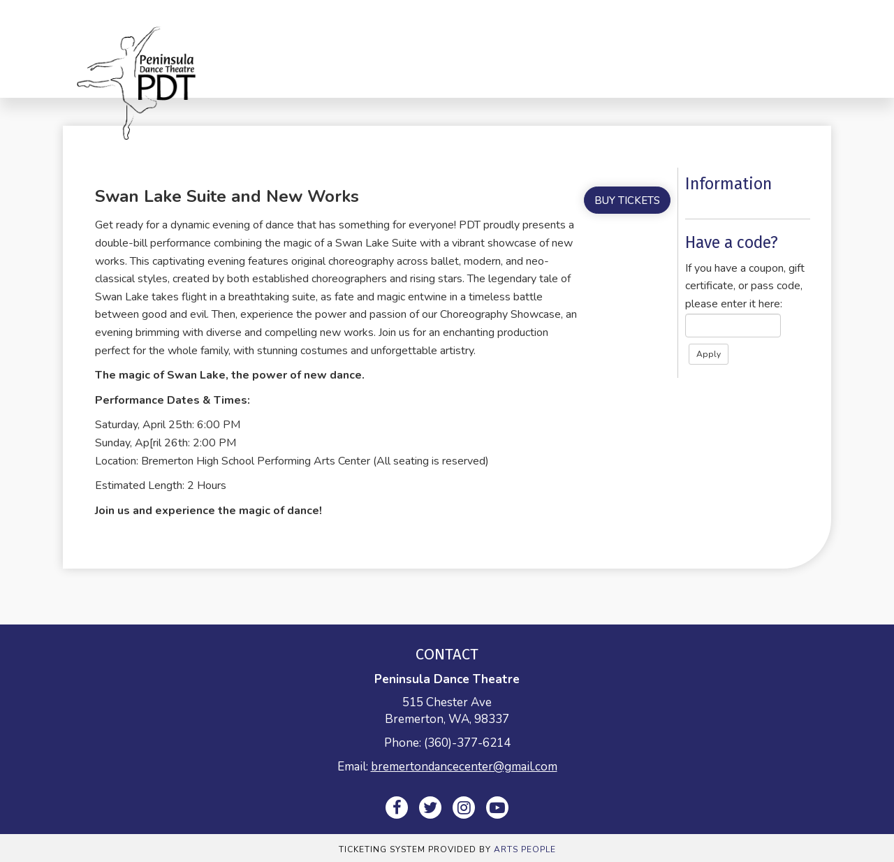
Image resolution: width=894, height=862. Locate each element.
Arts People (525, 849)
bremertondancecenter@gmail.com (464, 767)
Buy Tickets (627, 200)
